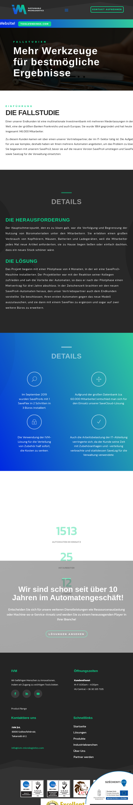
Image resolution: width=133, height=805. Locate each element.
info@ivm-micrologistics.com (27, 748)
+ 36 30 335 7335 (95, 689)
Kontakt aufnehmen (107, 9)
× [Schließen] (130, 771)
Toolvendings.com (17, 24)
